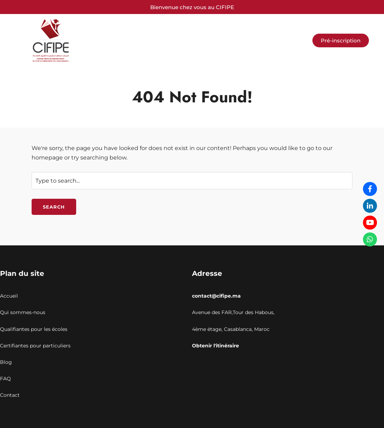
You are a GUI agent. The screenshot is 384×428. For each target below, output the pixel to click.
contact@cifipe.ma (216, 296)
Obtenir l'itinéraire (215, 345)
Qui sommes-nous (22, 312)
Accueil (9, 296)
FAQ (5, 378)
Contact (10, 395)
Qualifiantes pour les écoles (33, 329)
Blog (6, 362)
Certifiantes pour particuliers (35, 345)
